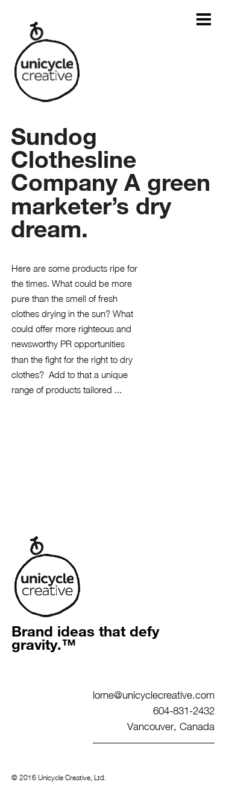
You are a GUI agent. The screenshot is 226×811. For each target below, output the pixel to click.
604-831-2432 (184, 710)
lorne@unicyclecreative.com (154, 694)
